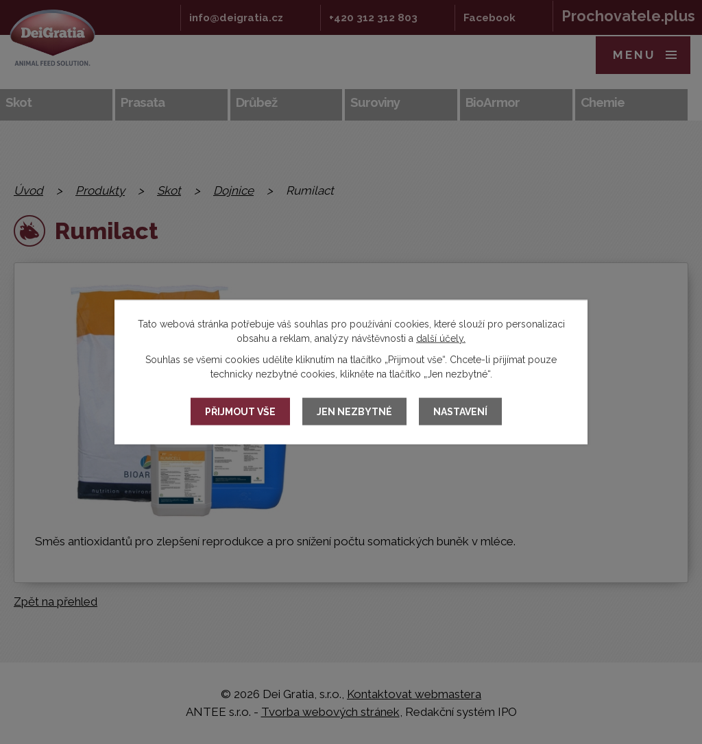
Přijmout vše (240, 411)
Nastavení (460, 411)
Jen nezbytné (354, 411)
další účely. (440, 338)
